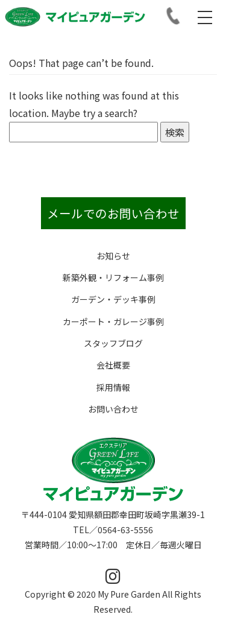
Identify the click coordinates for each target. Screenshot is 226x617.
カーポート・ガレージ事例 (113, 321)
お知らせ (113, 256)
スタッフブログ (113, 343)
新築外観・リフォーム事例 (113, 277)
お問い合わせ (113, 409)
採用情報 (113, 387)
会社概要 (113, 365)
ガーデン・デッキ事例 (113, 299)
